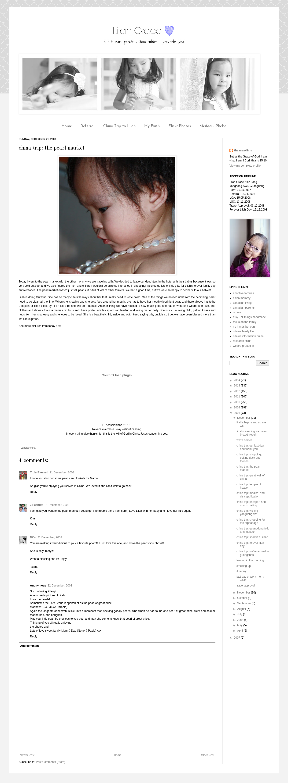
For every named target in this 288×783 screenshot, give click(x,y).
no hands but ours (244, 326)
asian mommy (242, 298)
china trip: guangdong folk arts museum (252, 530)
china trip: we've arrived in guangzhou (252, 553)
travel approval (245, 585)
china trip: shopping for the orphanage (250, 521)
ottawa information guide (248, 336)
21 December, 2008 (62, 472)
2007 (237, 637)
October (242, 598)
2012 (237, 391)
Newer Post (27, 755)
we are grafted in (243, 345)
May (240, 625)
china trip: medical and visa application (250, 494)
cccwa (237, 312)
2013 (237, 385)
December (244, 417)
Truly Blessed (39, 472)
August (242, 609)
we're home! (244, 440)
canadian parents (244, 307)
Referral (87, 126)
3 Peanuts (36, 505)
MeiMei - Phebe (212, 126)
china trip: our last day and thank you (250, 447)
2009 (237, 407)
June (240, 620)
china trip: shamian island (252, 537)
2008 (237, 413)
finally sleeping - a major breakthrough (251, 433)
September (244, 603)
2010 (237, 402)
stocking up (243, 566)
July (240, 614)
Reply (33, 491)
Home (67, 126)
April (240, 630)
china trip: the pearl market (248, 468)
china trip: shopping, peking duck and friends (249, 458)
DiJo (33, 537)
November (244, 592)
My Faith (152, 126)
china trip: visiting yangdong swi (247, 512)
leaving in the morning (250, 560)
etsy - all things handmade (249, 317)
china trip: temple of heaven (248, 486)
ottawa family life (243, 331)
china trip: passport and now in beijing (251, 503)
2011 (237, 396)
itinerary (241, 571)
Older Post (207, 755)
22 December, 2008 (60, 585)
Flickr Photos (180, 126)
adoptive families (243, 293)
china (33, 447)
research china (242, 341)
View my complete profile (245, 165)
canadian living (242, 302)
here (59, 326)
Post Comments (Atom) (50, 762)
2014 (237, 380)
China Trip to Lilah (119, 126)
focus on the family (244, 322)
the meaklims (243, 150)
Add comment (29, 645)
